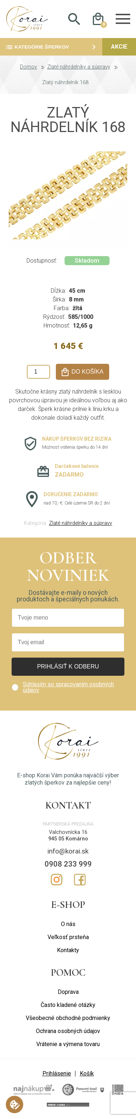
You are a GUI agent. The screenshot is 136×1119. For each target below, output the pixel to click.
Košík (87, 1074)
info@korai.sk (68, 851)
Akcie (119, 47)
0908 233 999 (68, 864)
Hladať (74, 19)
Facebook (80, 880)
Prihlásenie (56, 1074)
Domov (28, 67)
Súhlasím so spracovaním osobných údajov (68, 688)
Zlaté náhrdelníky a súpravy (78, 67)
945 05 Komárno (68, 839)
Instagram (56, 880)
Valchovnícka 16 (68, 833)
